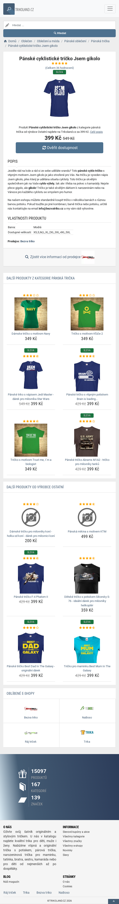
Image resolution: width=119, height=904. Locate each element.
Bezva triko (27, 241)
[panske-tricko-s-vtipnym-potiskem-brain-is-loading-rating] (87, 356)
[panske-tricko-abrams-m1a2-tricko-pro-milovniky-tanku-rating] (87, 421)
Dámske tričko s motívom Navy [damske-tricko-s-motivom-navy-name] (31, 333)
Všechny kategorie (73, 836)
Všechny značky (72, 841)
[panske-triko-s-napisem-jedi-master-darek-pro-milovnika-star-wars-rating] (31, 356)
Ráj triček (10, 892)
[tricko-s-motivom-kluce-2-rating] (87, 295)
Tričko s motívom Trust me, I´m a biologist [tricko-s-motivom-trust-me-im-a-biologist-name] (30, 462)
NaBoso (64, 892)
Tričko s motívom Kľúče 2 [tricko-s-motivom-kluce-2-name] (87, 333)
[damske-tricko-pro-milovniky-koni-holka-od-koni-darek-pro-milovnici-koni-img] (31, 517)
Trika (26, 892)
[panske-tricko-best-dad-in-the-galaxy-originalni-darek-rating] (31, 628)
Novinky (67, 850)
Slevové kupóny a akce (76, 831)
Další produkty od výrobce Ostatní (35, 487)
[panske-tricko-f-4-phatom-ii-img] (31, 577)
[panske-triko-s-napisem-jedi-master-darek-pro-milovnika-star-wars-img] (31, 374)
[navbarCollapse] (110, 8)
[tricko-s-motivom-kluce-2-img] (87, 313)
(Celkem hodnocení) (59, 67)
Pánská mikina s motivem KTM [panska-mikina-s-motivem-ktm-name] (87, 531)
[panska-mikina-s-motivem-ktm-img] (87, 517)
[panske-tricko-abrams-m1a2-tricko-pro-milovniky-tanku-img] (87, 440)
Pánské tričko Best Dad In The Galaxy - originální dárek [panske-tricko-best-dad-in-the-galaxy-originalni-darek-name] (31, 668)
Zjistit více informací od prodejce (59, 257)
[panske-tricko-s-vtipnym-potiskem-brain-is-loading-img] (87, 374)
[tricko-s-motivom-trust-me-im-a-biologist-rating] (31, 421)
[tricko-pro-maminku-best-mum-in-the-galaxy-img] (87, 646)
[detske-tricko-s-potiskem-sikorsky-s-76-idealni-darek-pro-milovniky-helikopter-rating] (87, 558)
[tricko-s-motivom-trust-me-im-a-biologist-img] (31, 440)
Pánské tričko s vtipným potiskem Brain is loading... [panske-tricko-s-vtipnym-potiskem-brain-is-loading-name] (87, 397)
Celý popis (96, 131)
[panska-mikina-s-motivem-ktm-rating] (87, 504)
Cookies (67, 886)
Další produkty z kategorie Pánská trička (41, 278)
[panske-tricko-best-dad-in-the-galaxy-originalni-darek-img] (31, 646)
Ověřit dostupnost (59, 148)
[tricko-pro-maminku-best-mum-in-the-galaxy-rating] (87, 628)
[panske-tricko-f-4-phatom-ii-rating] (31, 558)
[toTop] (113, 901)
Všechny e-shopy (73, 845)
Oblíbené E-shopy (20, 693)
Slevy (66, 855)
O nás (66, 881)
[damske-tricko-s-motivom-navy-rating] (31, 295)
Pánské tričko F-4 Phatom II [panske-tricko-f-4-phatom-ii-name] (31, 596)
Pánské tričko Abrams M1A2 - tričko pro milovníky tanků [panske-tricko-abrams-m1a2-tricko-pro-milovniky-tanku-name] (87, 462)
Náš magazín (11, 881)
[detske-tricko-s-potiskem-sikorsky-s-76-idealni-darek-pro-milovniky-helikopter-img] (87, 577)
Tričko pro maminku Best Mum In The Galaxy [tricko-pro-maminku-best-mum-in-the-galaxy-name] (87, 668)
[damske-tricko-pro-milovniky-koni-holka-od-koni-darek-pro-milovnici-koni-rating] (31, 504)
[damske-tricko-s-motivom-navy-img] (31, 313)
